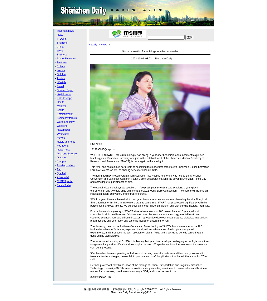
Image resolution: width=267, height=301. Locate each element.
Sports (60, 110)
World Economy (65, 121)
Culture (61, 66)
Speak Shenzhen (66, 58)
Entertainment (65, 114)
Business (62, 54)
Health (60, 102)
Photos (61, 78)
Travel (60, 86)
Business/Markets (67, 118)
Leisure (61, 70)
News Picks (63, 149)
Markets (61, 106)
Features (62, 62)
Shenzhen (62, 42)
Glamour (62, 157)
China (60, 46)
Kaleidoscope (64, 98)
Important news (65, 30)
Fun (59, 169)
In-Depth (62, 38)
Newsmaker (63, 129)
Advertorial (63, 177)
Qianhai (61, 173)
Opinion (61, 74)
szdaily (93, 44)
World (60, 50)
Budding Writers (66, 165)
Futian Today (64, 185)
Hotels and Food (66, 141)
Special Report (65, 90)
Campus (61, 161)
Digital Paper (64, 94)
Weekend (62, 125)
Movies (61, 137)
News (60, 34)
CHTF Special (65, 181)
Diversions (63, 133)
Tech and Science (67, 153)
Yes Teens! (63, 145)
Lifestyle (61, 82)
